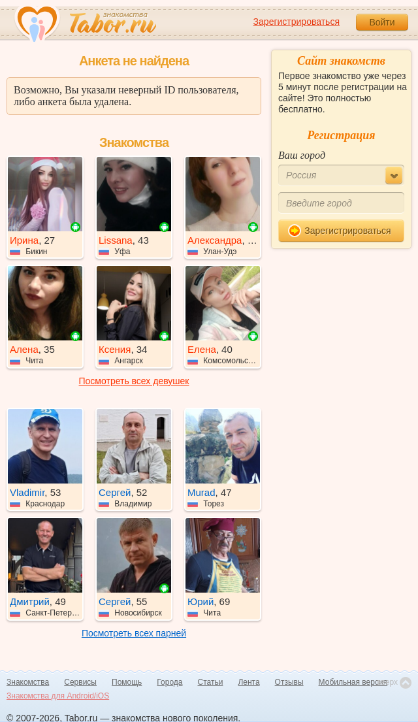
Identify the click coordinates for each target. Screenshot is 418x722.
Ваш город (301, 155)
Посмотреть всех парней (134, 633)
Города (169, 682)
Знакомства (28, 682)
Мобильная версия (353, 682)
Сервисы (80, 682)
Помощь (127, 682)
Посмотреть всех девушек (134, 381)
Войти (381, 22)
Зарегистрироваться (296, 21)
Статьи (210, 682)
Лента (248, 682)
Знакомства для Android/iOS (58, 695)
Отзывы (289, 682)
